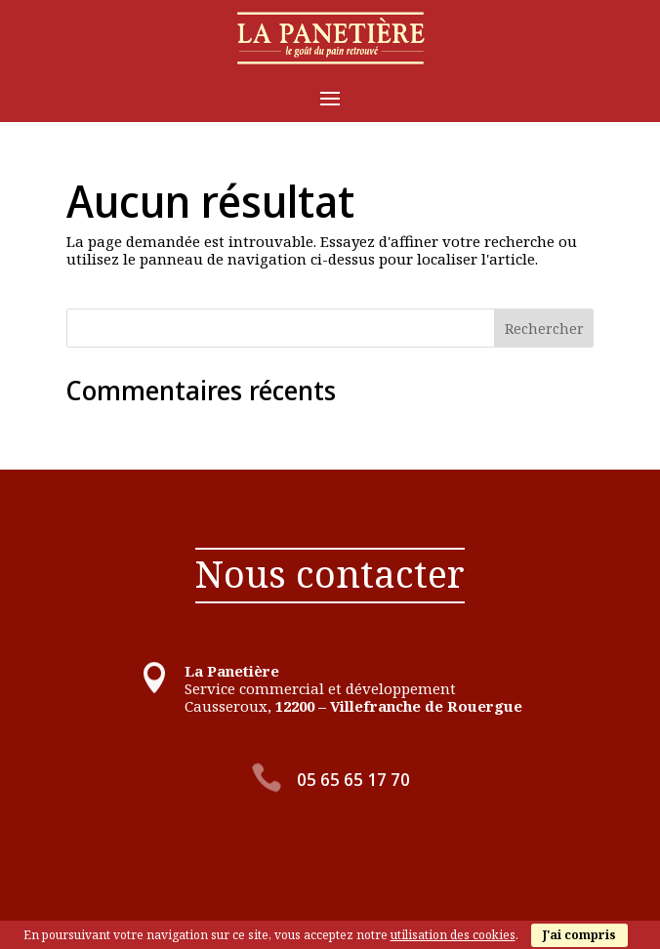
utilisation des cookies (453, 935)
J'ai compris (579, 935)
